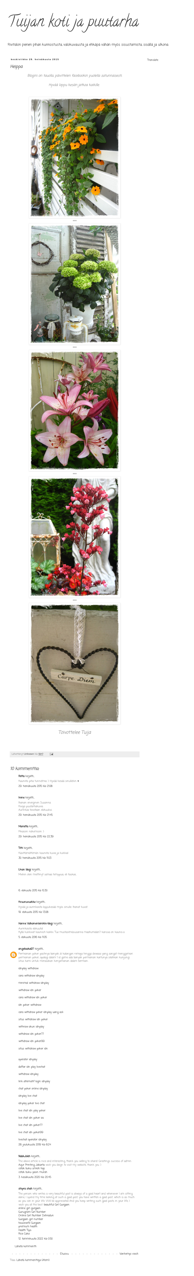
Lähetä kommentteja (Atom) (33, 1260)
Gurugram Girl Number (32, 1212)
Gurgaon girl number (30, 1219)
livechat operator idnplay (32, 1140)
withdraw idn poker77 (31, 1034)
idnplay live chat (27, 1096)
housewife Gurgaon (29, 1223)
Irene (21, 798)
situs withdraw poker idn (33, 1049)
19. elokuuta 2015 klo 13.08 (33, 912)
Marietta (23, 827)
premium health (27, 1227)
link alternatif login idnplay (34, 1081)
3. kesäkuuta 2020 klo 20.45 (34, 1177)
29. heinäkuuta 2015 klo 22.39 (36, 837)
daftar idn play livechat (31, 1067)
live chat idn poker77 (30, 1125)
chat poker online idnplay (33, 1089)
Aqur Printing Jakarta (32, 1165)
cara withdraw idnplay (31, 976)
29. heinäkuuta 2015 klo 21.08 (35, 786)
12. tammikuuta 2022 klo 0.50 (35, 1239)
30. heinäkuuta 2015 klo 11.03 (34, 858)
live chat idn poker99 (30, 1132)
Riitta (21, 776)
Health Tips (24, 1230)
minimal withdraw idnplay (33, 983)
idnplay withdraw (28, 969)
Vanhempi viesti (129, 1254)
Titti (20, 848)
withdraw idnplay (28, 1074)
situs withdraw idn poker (33, 1020)
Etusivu (64, 1254)
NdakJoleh (24, 1156)
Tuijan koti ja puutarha (73, 23)
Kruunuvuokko (26, 902)
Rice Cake (24, 1234)
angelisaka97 (26, 949)
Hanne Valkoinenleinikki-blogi (35, 924)
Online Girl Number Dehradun (36, 1216)
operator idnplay (27, 1060)
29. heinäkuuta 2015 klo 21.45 (35, 815)
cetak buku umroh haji (31, 1169)
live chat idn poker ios (31, 1118)
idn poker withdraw (29, 1005)
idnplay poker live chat (31, 1103)
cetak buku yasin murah (32, 1172)
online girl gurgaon (29, 1208)
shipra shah (25, 1189)
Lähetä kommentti (25, 1246)
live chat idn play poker (32, 1111)
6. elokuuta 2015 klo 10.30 (32, 891)
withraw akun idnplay (31, 1027)
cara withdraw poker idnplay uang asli (40, 1012)
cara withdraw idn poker (32, 998)
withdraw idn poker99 (31, 1041)
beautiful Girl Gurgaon (56, 1205)
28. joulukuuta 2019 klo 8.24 (34, 1145)
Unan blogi (25, 870)
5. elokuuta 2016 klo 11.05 (32, 937)
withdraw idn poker (29, 990)
